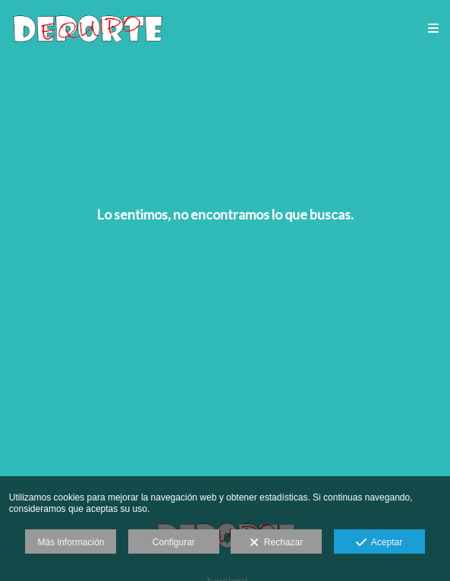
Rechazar (276, 543)
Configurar (174, 542)
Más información (70, 542)
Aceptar (379, 543)
